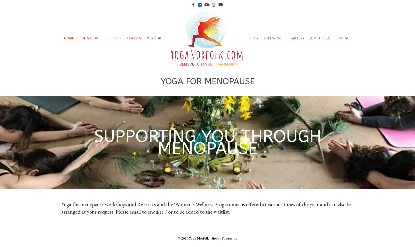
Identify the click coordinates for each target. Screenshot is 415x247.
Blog (253, 38)
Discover (113, 38)
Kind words (274, 38)
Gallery (297, 38)
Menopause (156, 38)
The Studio (90, 38)
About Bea (320, 38)
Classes (134, 38)
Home (69, 38)
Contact (343, 38)
